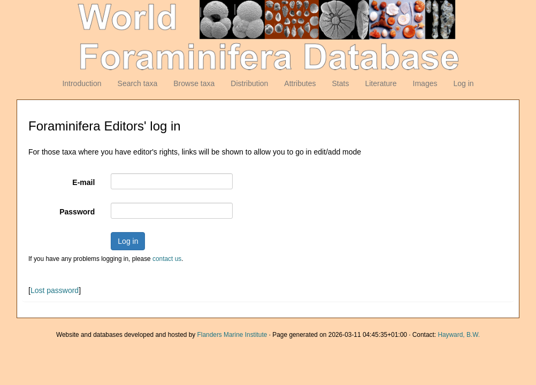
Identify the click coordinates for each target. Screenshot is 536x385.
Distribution (249, 83)
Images (425, 83)
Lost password (54, 290)
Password (77, 211)
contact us (166, 259)
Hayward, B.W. (459, 334)
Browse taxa (194, 83)
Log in (463, 83)
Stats (340, 83)
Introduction (81, 83)
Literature (380, 83)
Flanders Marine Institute (232, 334)
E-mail (83, 182)
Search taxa (138, 83)
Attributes (300, 83)
